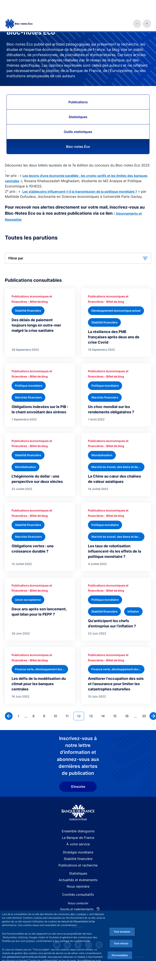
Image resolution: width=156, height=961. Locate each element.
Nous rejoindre (78, 871)
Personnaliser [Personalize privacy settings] (120, 939)
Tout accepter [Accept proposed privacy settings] (122, 915)
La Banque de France (78, 822)
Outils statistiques (78, 116)
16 (128, 700)
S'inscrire (78, 771)
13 (92, 700)
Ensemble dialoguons (78, 815)
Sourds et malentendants (76, 893)
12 (80, 700)
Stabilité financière (78, 843)
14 (104, 700)
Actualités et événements (78, 864)
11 (68, 700)
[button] (137, 8)
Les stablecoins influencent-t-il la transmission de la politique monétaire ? (79, 176)
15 (116, 700)
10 (57, 700)
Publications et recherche (78, 850)
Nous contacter (78, 887)
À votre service (78, 828)
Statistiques (78, 101)
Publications (78, 86)
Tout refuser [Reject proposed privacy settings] (121, 927)
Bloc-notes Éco (78, 131)
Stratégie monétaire (78, 837)
